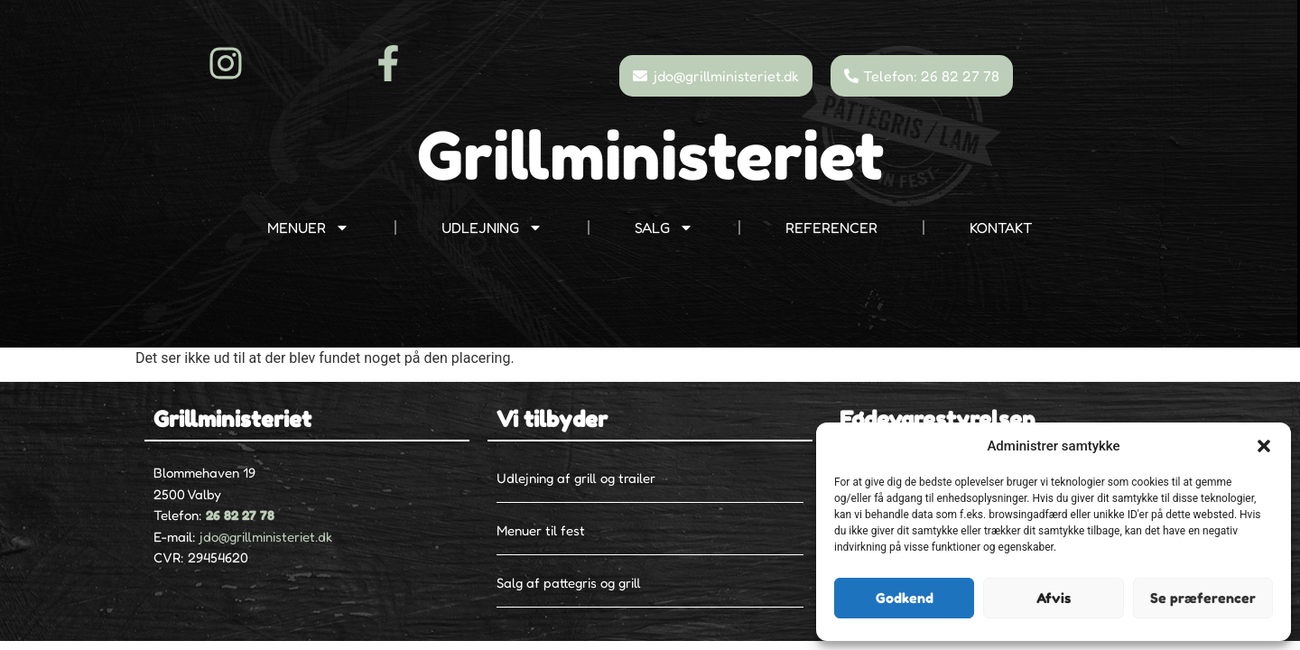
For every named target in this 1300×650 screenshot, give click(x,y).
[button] (1264, 446)
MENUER (308, 227)
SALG (664, 227)
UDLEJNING (492, 227)
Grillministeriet (650, 155)
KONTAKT (1001, 227)
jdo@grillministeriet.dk (266, 536)
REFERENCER (831, 227)
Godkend (904, 598)
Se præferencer (1203, 598)
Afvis (1053, 598)
